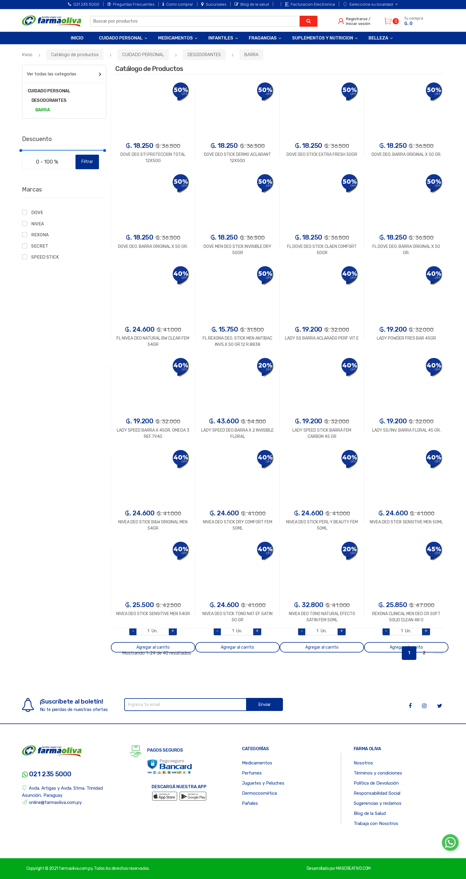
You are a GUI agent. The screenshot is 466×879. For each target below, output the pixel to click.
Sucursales (213, 4)
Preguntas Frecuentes (131, 4)
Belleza (378, 38)
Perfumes (252, 773)
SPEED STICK (45, 257)
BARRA (251, 54)
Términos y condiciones (378, 773)
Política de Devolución (376, 783)
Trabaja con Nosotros (376, 823)
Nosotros (363, 763)
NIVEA (37, 224)
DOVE (37, 212)
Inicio (77, 38)
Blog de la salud (251, 4)
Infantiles (220, 38)
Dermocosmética (259, 793)
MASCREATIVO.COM (353, 868)
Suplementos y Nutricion (322, 38)
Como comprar (178, 4)
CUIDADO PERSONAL (143, 54)
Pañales (250, 803)
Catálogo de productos (75, 54)
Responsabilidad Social (377, 793)
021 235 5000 (83, 4)
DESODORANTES (204, 54)
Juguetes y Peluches (263, 783)
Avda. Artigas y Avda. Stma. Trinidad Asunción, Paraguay (62, 791)
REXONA (39, 234)
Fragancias (263, 38)
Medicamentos (175, 38)
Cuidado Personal (121, 38)
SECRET (39, 246)
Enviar (264, 704)
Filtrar (87, 161)
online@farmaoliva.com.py (52, 802)
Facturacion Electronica (310, 4)
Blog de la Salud (370, 813)
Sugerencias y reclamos (378, 803)
